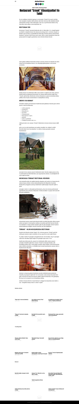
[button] (15, 1)
